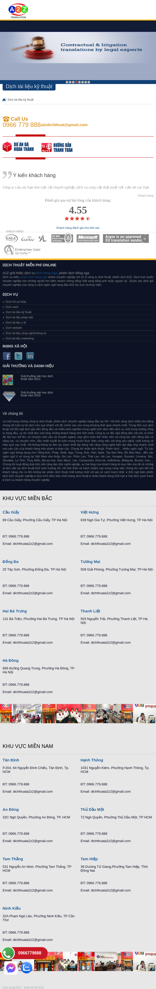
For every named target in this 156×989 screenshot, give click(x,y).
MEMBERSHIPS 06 (126, 238)
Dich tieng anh (18, 11)
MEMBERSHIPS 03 (43, 238)
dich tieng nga (46, 273)
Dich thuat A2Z (12, 987)
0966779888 (29, 953)
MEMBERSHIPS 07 (23, 250)
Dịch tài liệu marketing (20, 338)
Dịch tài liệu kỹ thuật (20, 99)
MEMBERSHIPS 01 (11, 238)
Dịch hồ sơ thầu (16, 301)
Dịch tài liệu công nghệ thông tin (26, 333)
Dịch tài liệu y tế (16, 322)
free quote (22, 147)
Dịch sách (12, 306)
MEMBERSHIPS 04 (62, 238)
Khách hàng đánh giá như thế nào (78, 228)
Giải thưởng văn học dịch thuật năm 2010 (37, 394)
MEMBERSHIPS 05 (88, 238)
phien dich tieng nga (34, 277)
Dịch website (14, 327)
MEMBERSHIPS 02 (28, 238)
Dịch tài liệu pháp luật (19, 317)
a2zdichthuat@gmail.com (64, 125)
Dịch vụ (10, 294)
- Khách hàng (145, 195)
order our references (61, 147)
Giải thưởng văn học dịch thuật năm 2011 (37, 377)
